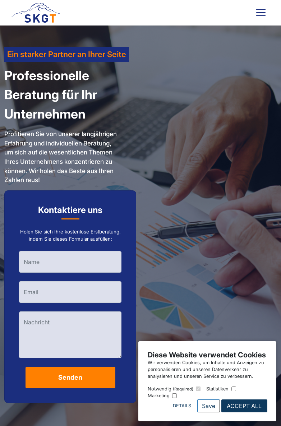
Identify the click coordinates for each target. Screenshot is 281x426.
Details (182, 405)
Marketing (159, 395)
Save (208, 405)
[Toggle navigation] (261, 12)
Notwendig (170, 389)
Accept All (244, 405)
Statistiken (217, 389)
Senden (70, 377)
